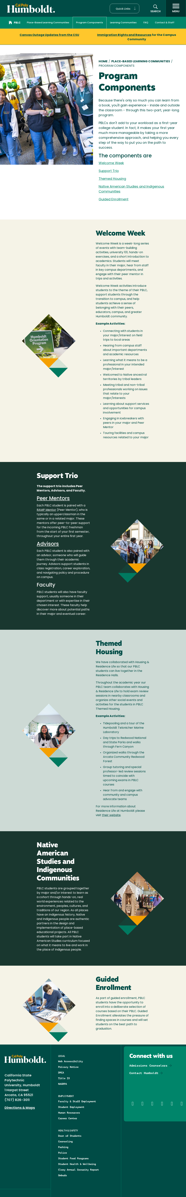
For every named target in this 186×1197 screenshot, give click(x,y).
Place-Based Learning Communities (48, 22)
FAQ (145, 22)
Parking (63, 1147)
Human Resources (69, 1112)
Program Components (89, 22)
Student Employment (71, 1107)
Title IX (64, 1078)
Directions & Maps (20, 1108)
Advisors (48, 544)
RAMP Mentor (46, 510)
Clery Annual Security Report (78, 1169)
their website (111, 815)
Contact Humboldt (143, 1073)
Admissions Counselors (148, 1065)
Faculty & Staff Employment (77, 1101)
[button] (124, 8)
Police (62, 1152)
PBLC (15, 23)
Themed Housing (112, 179)
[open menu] (176, 8)
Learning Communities (123, 22)
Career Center (67, 1118)
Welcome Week (111, 163)
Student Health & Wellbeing (77, 1164)
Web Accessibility (70, 1061)
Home (103, 61)
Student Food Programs (73, 1158)
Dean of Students (69, 1135)
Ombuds (62, 1175)
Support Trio (109, 171)
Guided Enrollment (113, 199)
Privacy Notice (68, 1066)
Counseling (65, 1141)
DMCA (61, 1072)
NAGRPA (62, 1083)
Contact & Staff (164, 22)
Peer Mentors (53, 498)
